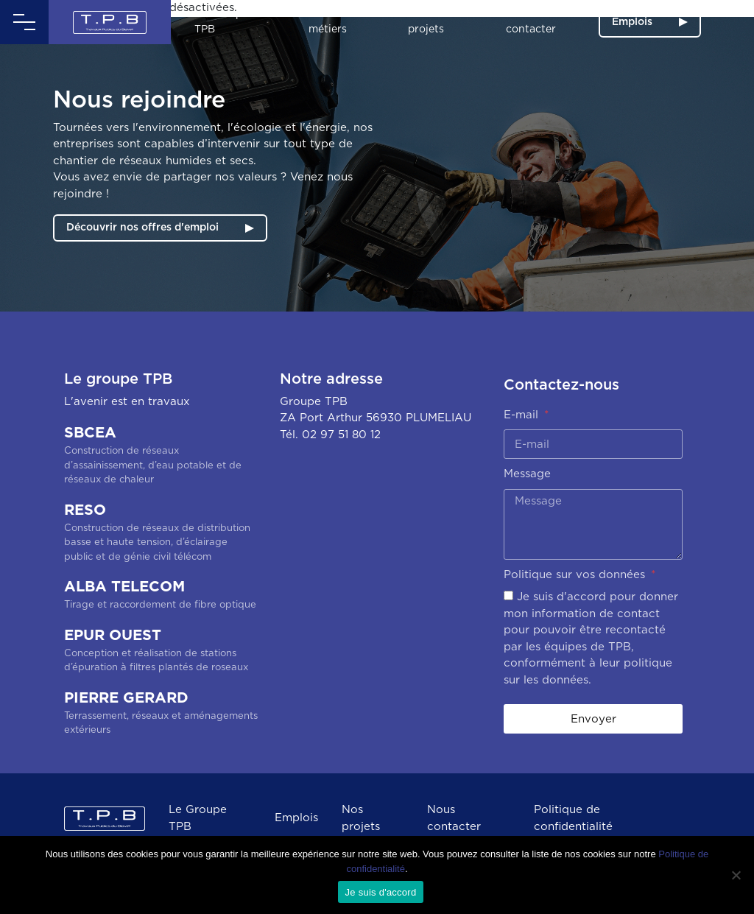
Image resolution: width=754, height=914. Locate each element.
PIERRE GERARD (161, 714)
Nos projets (426, 22)
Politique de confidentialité (573, 818)
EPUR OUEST (161, 651)
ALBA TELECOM (161, 596)
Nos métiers (328, 22)
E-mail (523, 415)
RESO (161, 534)
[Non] (735, 875)
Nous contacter (531, 22)
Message (527, 473)
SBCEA (161, 457)
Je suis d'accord (381, 892)
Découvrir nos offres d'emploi (142, 227)
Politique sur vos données (576, 574)
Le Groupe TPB (221, 22)
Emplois (632, 22)
